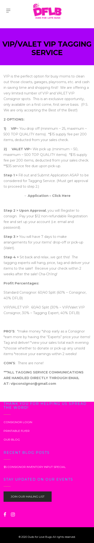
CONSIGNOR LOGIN (18, 422)
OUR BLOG (12, 439)
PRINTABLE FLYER (17, 431)
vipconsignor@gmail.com (33, 383)
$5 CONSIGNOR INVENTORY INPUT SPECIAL (35, 467)
